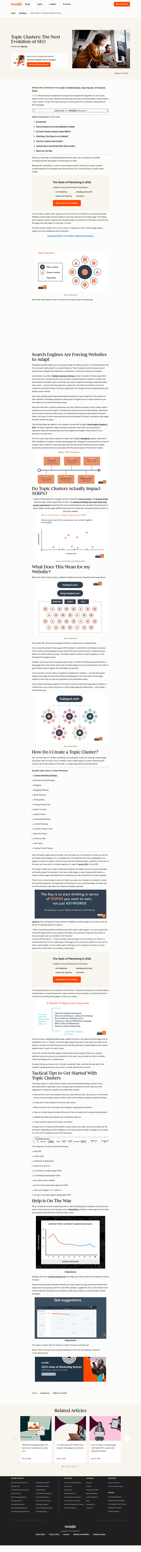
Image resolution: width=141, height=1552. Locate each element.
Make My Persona (69, 1498)
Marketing (23, 13)
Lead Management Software (20, 1516)
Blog (87, 1505)
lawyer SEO (83, 864)
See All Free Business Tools (73, 1487)
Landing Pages (40, 1495)
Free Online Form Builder (44, 1498)
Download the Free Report (39, 64)
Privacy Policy (54, 1541)
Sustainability (90, 1509)
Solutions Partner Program (116, 1505)
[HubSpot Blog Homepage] (16, 4)
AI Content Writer (16, 1505)
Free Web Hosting (41, 1516)
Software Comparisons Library (74, 1509)
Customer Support (114, 1487)
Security (66, 1541)
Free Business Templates (72, 1505)
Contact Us (89, 1513)
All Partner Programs (115, 1501)
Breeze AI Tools (16, 1498)
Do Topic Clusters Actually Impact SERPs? (53, 131)
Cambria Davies (101, 499)
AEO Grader (68, 1491)
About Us (89, 1487)
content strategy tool (57, 1277)
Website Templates (70, 1513)
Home (13, 13)
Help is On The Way (44, 151)
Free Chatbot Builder (42, 1502)
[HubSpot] (70, 1532)
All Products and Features (19, 1487)
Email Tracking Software (18, 1502)
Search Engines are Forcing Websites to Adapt (55, 127)
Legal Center (40, 1541)
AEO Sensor (68, 1495)
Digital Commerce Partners (64, 376)
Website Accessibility (81, 1541)
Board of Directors (92, 1498)
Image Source (70, 1272)
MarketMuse (74, 1209)
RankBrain (85, 439)
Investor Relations (92, 1502)
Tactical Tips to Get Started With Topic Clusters (55, 146)
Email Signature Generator (72, 1502)
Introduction (41, 122)
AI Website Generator (18, 1509)
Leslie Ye (63, 88)
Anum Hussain (87, 88)
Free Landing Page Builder (44, 1513)
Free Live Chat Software (43, 1505)
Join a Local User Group (115, 1491)
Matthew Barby (74, 88)
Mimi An (24, 46)
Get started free (122, 4)
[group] (36, 1439)
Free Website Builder (42, 1491)
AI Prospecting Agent (42, 1487)
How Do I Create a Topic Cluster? (49, 141)
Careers (88, 1491)
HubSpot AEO (15, 1491)
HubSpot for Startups (115, 1512)
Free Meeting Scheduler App (20, 1495)
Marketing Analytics (42, 1509)
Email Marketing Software (19, 1513)
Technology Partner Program (117, 1509)
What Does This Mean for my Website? (52, 136)
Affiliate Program (113, 1516)
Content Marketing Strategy (45, 775)
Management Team (92, 1495)
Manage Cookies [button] (99, 1541)
